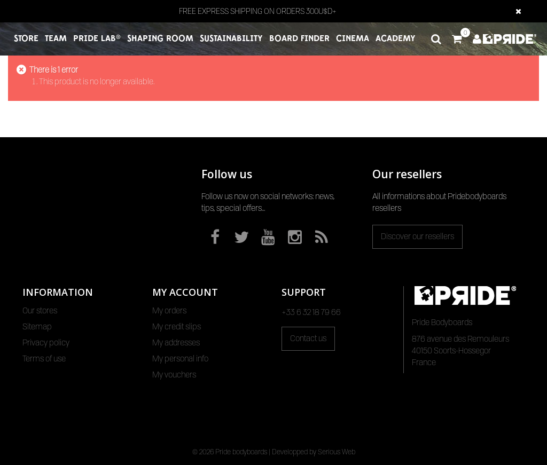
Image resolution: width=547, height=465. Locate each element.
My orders (169, 311)
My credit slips (176, 327)
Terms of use (44, 359)
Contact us (308, 338)
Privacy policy (45, 343)
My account (185, 292)
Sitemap (37, 327)
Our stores (39, 311)
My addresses (176, 343)
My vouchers (174, 375)
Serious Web (336, 451)
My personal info (180, 359)
